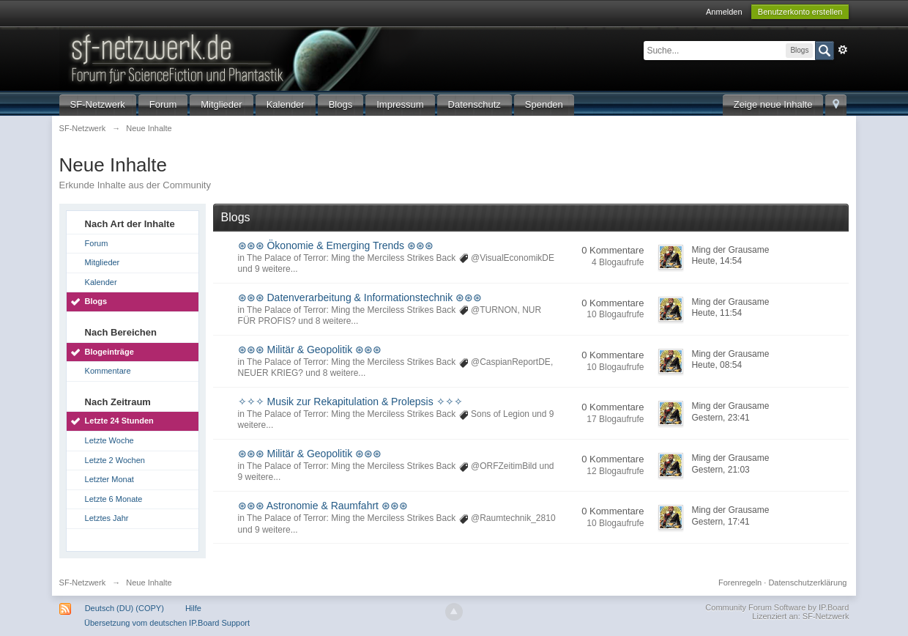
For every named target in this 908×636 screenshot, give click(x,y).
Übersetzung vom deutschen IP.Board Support (167, 622)
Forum (163, 104)
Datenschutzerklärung (807, 582)
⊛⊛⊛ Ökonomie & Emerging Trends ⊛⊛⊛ (335, 245)
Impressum (399, 104)
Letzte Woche (109, 440)
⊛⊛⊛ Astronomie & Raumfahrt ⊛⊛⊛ (323, 505)
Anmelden (724, 11)
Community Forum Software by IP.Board (777, 607)
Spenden (544, 104)
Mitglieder (221, 104)
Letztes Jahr (107, 518)
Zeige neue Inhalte (773, 104)
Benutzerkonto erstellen (800, 11)
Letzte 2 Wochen (115, 460)
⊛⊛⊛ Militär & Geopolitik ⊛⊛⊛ (310, 349)
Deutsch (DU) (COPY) (124, 608)
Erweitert (843, 50)
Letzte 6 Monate (114, 499)
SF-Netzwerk (97, 104)
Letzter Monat (109, 479)
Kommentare (108, 370)
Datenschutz (474, 104)
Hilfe (193, 608)
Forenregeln (740, 582)
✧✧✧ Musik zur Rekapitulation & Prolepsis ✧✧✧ (350, 401)
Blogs (341, 104)
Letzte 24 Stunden (119, 420)
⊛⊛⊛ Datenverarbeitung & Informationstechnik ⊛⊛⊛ (360, 297)
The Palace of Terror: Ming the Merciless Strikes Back (351, 258)
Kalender (286, 104)
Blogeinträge (109, 351)
